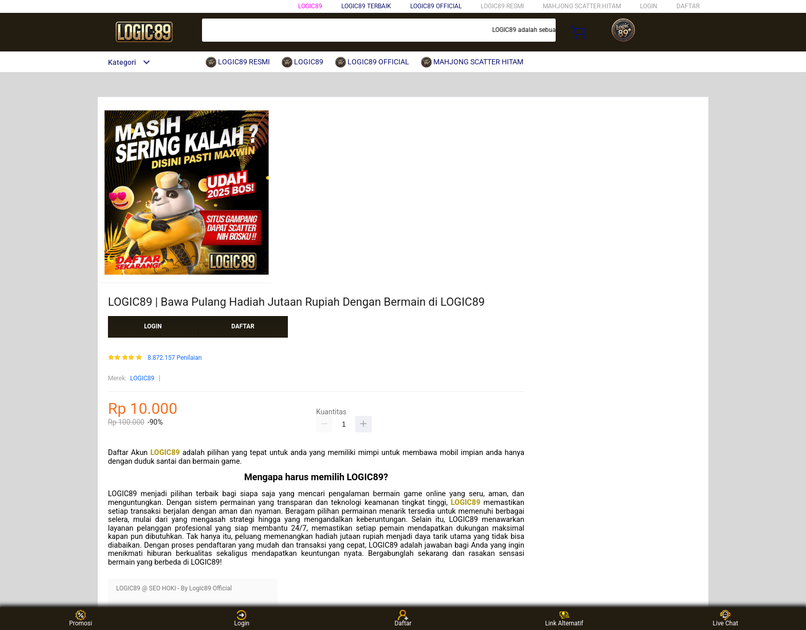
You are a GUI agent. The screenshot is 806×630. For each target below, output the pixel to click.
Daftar (402, 618)
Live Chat (725, 618)
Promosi (80, 618)
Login (242, 618)
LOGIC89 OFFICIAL (436, 6)
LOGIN (648, 6)
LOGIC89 (310, 6)
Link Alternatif (564, 618)
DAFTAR (688, 6)
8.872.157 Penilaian (175, 358)
